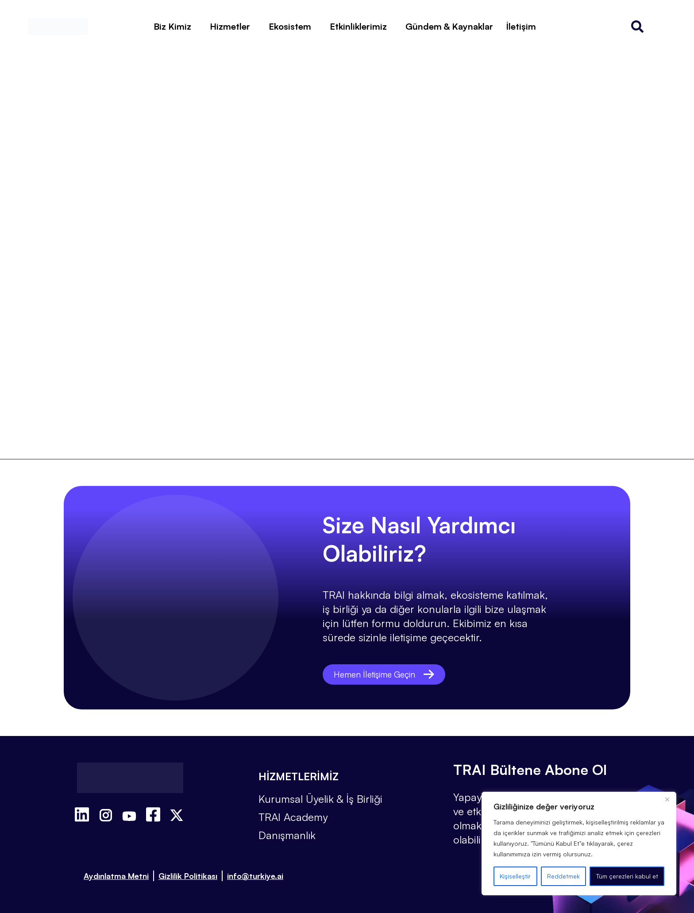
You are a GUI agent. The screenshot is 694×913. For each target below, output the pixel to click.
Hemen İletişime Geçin (386, 674)
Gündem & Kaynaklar (449, 26)
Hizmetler (230, 26)
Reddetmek (563, 876)
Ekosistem (290, 26)
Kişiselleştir (515, 876)
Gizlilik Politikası (187, 876)
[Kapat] (667, 799)
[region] (579, 843)
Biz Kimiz (172, 26)
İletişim (521, 26)
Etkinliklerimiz (358, 26)
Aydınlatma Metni (116, 876)
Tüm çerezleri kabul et (627, 876)
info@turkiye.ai (255, 876)
